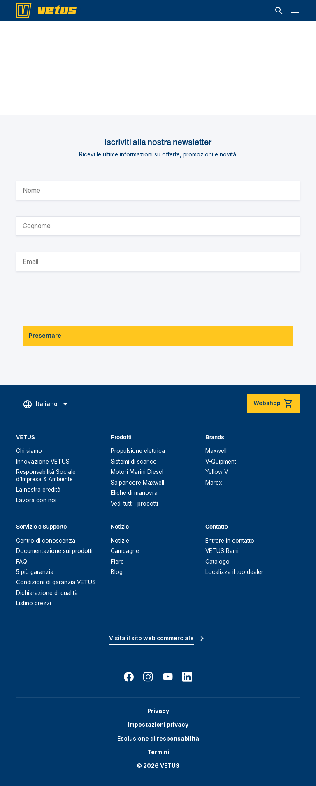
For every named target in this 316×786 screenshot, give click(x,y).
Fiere (117, 561)
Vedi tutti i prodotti (134, 503)
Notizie (120, 540)
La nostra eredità (38, 489)
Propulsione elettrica (138, 451)
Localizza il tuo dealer (234, 572)
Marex (213, 482)
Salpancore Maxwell (137, 482)
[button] (279, 11)
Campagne (125, 551)
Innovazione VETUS (43, 461)
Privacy (158, 711)
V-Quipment (220, 461)
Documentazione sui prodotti (54, 551)
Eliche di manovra (134, 493)
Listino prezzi (33, 603)
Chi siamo (29, 451)
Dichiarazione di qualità (47, 593)
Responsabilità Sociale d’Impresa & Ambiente (46, 476)
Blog (117, 572)
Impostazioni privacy (158, 724)
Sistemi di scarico (134, 461)
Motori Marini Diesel (137, 472)
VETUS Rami (222, 551)
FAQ (21, 561)
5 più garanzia (34, 572)
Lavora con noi (36, 500)
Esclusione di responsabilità (158, 738)
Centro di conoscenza (45, 540)
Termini (158, 752)
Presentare (45, 335)
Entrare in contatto (229, 540)
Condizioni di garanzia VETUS (56, 582)
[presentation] (78, 294)
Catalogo (217, 561)
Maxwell (216, 451)
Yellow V (216, 472)
